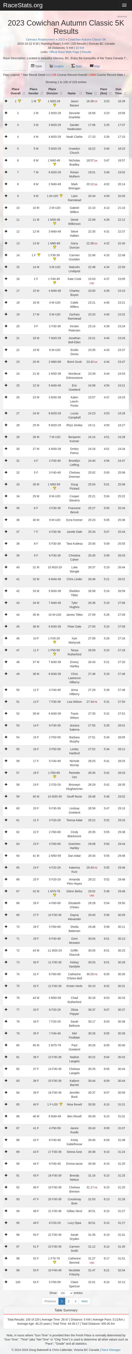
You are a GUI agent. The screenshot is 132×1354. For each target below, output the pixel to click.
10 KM (80, 47)
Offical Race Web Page (64, 52)
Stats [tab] (77, 66)
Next (84, 1301)
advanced (122, 16)
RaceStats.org (23, 5)
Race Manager (111, 1350)
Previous (50, 1301)
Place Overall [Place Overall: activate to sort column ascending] (16, 91)
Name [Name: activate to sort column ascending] (72, 93)
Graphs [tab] (57, 66)
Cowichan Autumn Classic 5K (87, 39)
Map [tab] (95, 66)
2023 (61, 39)
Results (86, 52)
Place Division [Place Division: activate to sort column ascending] (52, 91)
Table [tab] (36, 66)
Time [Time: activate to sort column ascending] (89, 93)
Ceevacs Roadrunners (40, 39)
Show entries (66, 1293)
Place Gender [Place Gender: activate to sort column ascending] (34, 91)
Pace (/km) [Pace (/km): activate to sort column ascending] (104, 91)
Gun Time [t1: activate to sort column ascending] (119, 91)
